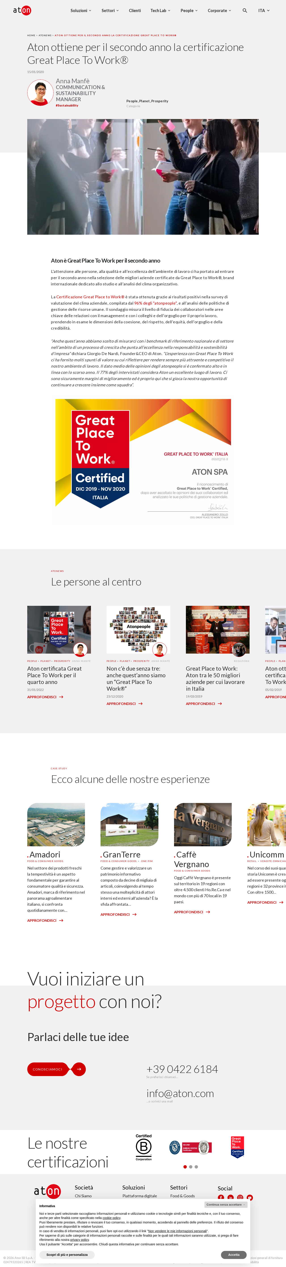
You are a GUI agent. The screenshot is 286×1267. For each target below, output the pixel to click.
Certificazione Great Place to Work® (90, 296)
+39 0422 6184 (182, 1068)
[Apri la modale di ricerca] (245, 11)
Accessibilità (251, 1262)
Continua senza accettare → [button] (226, 1204)
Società (84, 1187)
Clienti (135, 10)
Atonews (45, 35)
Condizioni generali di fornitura (263, 1258)
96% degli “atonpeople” (155, 303)
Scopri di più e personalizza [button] (67, 1255)
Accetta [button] (234, 1255)
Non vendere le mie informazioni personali (177, 1231)
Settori (178, 1187)
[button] (185, 1167)
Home (31, 35)
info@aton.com (180, 1093)
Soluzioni (133, 1187)
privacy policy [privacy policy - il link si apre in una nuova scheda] (79, 1240)
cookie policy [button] (111, 1218)
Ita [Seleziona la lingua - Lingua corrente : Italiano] (264, 10)
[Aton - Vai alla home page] (22, 10)
